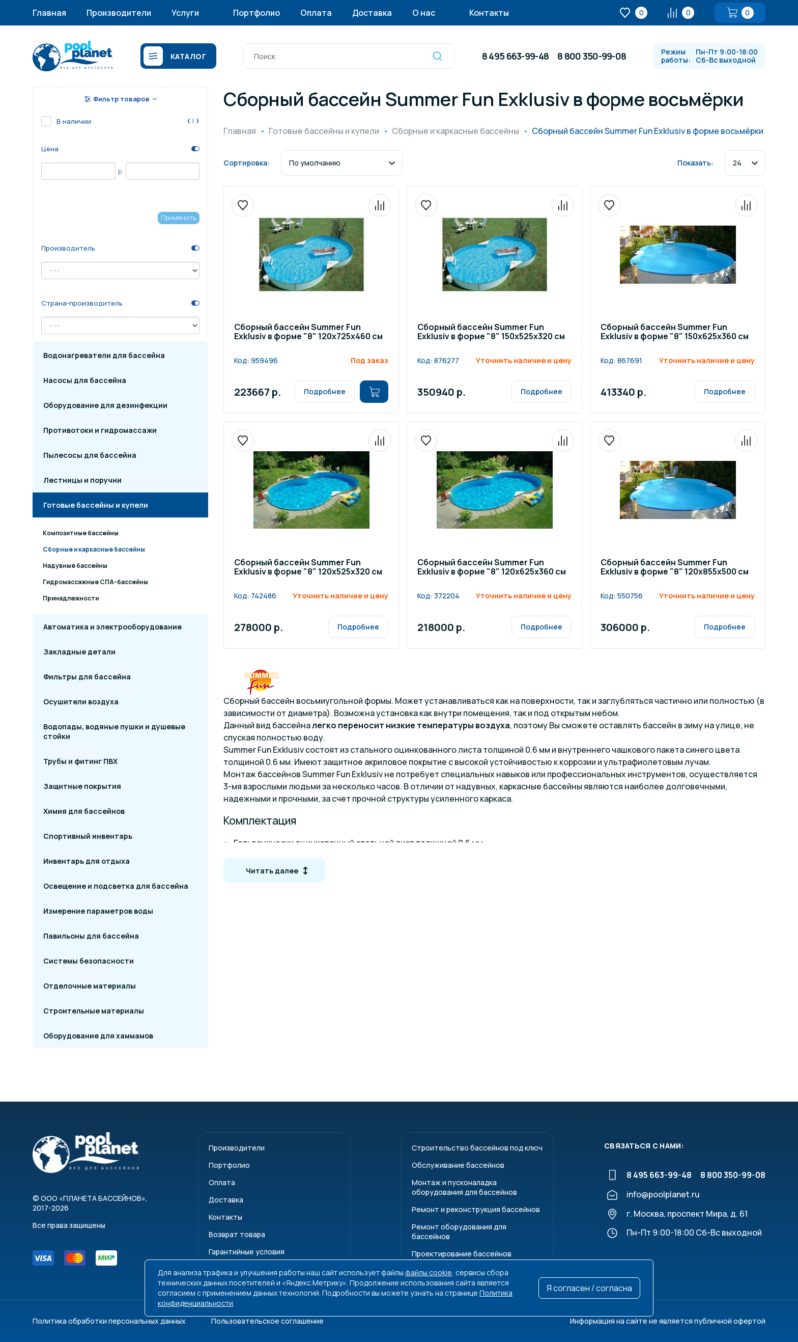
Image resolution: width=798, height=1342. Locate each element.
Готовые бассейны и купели (95, 505)
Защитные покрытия (82, 786)
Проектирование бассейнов (461, 1253)
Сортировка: (246, 163)
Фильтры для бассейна (87, 676)
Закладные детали (79, 651)
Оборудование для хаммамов (98, 1035)
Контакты (489, 12)
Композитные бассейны (81, 533)
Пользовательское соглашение (267, 1321)
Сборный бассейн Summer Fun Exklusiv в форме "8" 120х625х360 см (491, 567)
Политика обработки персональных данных (109, 1321)
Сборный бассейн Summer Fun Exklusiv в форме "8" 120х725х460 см (308, 332)
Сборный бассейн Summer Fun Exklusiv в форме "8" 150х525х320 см (491, 332)
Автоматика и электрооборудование (112, 627)
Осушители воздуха (81, 701)
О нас (423, 12)
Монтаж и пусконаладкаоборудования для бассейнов (464, 1187)
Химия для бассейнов (84, 811)
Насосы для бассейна (84, 380)
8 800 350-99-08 (591, 56)
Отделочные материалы (89, 986)
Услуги (185, 12)
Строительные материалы (93, 1011)
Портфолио (256, 12)
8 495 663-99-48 (515, 56)
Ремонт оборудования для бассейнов (459, 1231)
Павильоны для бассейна (91, 936)
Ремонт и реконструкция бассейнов (476, 1209)
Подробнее (325, 391)
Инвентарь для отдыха (86, 861)
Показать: (695, 163)
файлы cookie (428, 1272)
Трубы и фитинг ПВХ (80, 761)
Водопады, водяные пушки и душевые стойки (114, 731)
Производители (119, 12)
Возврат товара (237, 1234)
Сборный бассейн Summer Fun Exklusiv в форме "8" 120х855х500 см (675, 567)
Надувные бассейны (75, 565)
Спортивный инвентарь (87, 836)
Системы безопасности (88, 961)
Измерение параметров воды (98, 911)
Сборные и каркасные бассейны (94, 549)
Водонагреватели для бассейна (104, 355)
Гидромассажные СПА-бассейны (95, 582)
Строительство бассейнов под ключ (477, 1148)
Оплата (316, 12)
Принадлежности (71, 598)
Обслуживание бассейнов (458, 1165)
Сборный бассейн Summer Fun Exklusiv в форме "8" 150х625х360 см (675, 332)
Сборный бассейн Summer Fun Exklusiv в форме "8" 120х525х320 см (308, 567)
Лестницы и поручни (82, 480)
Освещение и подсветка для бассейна (115, 886)
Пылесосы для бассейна (89, 455)
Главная (49, 12)
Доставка (372, 12)
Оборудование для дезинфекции (105, 405)
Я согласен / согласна (589, 1288)
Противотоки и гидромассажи (100, 430)
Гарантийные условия (246, 1251)
